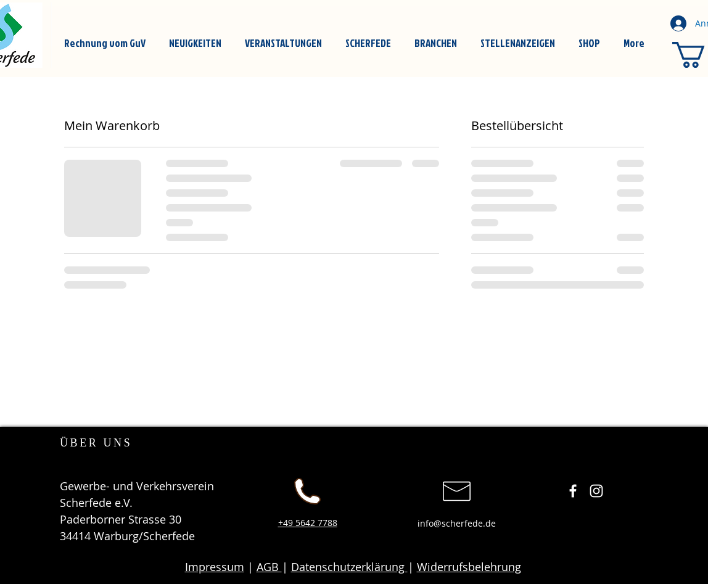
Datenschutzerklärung (349, 566)
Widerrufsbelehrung (469, 566)
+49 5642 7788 (307, 522)
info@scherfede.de (457, 523)
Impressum (214, 566)
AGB (269, 566)
